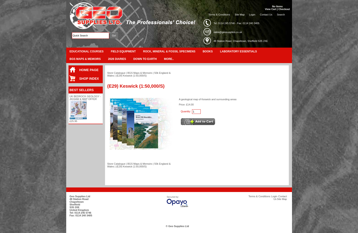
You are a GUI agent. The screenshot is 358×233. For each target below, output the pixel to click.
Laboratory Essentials (238, 51)
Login (252, 14)
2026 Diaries (117, 59)
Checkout (284, 9)
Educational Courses (87, 51)
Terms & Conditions (219, 14)
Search (281, 14)
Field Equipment (123, 51)
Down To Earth (145, 59)
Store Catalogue (116, 73)
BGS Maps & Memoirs (85, 59)
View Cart (270, 9)
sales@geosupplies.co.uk (227, 32)
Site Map (240, 14)
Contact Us (266, 14)
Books (208, 51)
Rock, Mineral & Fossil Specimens (169, 51)
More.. (169, 59)
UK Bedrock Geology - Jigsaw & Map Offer (85, 97)
